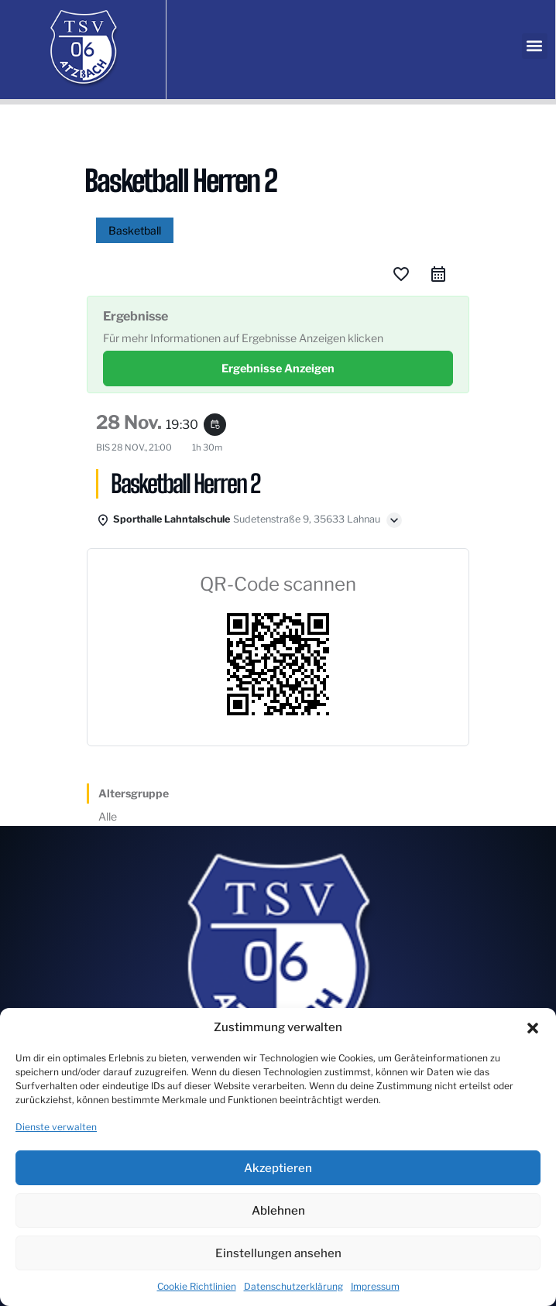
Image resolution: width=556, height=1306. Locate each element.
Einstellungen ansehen (278, 1253)
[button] (533, 1028)
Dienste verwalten (56, 1127)
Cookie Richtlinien (196, 1286)
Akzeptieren (278, 1168)
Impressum (375, 1286)
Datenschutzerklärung (293, 1286)
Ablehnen (278, 1211)
